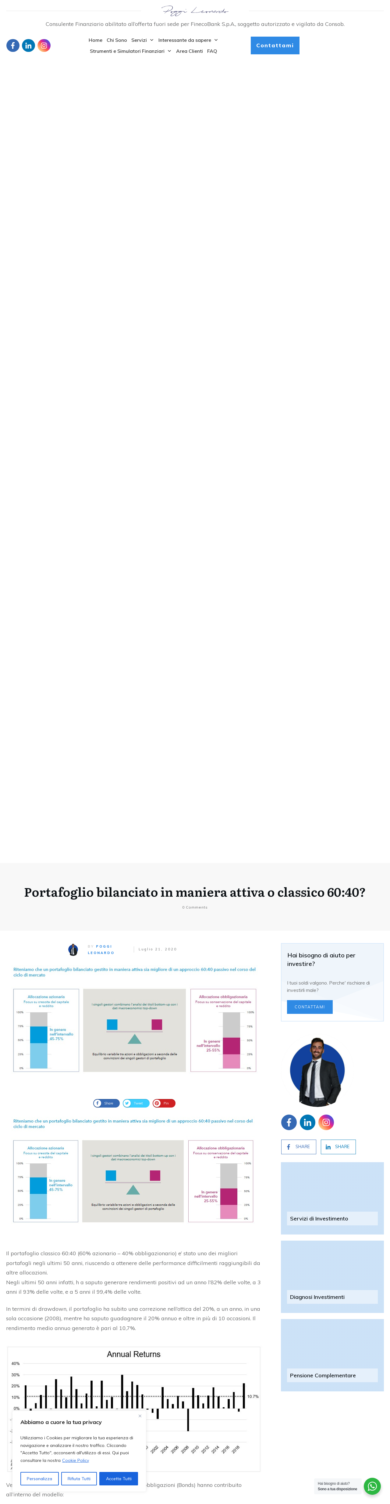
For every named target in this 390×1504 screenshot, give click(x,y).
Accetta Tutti (119, 1478)
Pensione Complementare (323, 577)
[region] (79, 1451)
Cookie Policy (75, 1460)
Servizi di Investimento (319, 420)
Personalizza (39, 1478)
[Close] (140, 1415)
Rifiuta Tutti (79, 1478)
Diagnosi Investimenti (317, 498)
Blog (11, 1448)
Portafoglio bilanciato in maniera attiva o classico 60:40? (195, 94)
